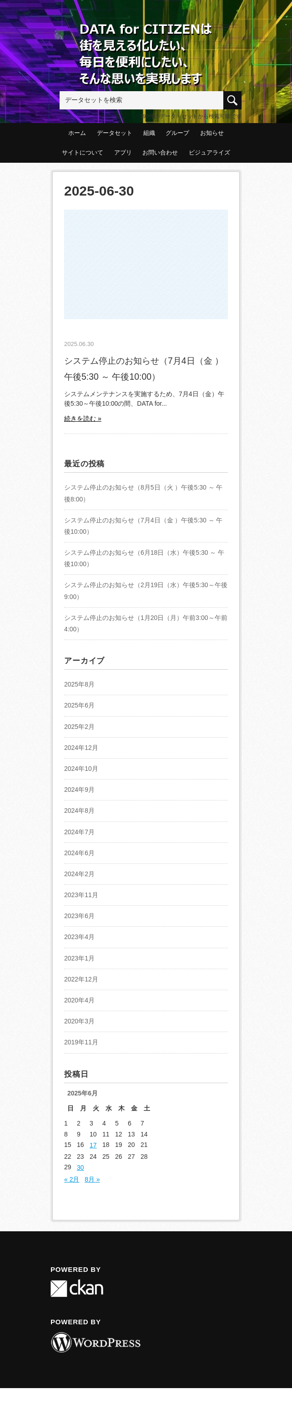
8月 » (92, 1179)
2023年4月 (79, 936)
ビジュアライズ (209, 152)
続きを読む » (82, 418)
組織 (149, 132)
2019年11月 (81, 1042)
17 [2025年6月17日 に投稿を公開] (93, 1145)
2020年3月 (79, 1021)
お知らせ (212, 132)
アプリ (123, 152)
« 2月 (71, 1179)
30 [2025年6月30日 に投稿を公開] (80, 1167)
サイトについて (82, 152)
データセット (114, 132)
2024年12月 (81, 747)
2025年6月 (79, 705)
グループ (177, 132)
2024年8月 (79, 810)
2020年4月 (79, 1000)
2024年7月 (79, 832)
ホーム (77, 132)
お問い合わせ (160, 152)
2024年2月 (79, 874)
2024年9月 (79, 789)
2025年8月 (79, 684)
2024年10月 (81, 768)
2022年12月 (81, 979)
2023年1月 (79, 958)
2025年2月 (79, 726)
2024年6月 (79, 853)
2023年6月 (79, 915)
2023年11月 (81, 895)
